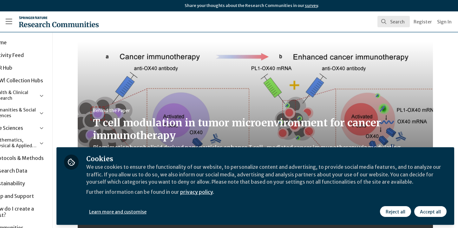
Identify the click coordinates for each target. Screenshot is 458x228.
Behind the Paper (125, 110)
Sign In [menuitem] (444, 22)
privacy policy (226, 199)
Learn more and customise (146, 211)
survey (311, 5)
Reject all (395, 211)
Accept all (430, 211)
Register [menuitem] (423, 22)
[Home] (50, 21)
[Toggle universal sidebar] (9, 21)
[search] (393, 21)
